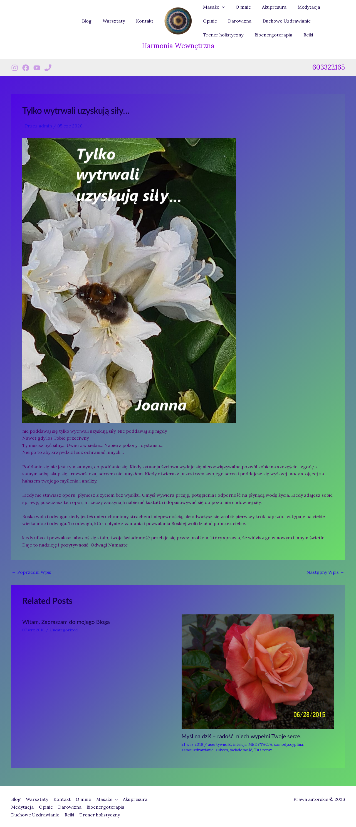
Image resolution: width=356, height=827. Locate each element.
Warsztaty (117, 21)
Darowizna (213, 21)
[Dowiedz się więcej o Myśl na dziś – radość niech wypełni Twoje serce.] (258, 671)
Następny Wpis (325, 572)
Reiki (253, 35)
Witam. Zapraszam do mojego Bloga (66, 621)
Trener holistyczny (311, 21)
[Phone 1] (47, 67)
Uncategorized (64, 629)
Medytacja (301, 7)
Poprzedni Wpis (31, 572)
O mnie (240, 7)
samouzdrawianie (198, 749)
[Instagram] (14, 67)
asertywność (219, 744)
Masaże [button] (213, 7)
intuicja (239, 744)
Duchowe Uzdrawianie (258, 21)
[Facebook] (25, 67)
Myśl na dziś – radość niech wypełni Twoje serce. (241, 736)
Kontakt (145, 21)
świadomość (241, 749)
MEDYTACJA (260, 744)
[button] (221, 7)
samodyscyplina (288, 744)
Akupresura (268, 7)
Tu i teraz (263, 749)
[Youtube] (36, 67)
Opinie (328, 7)
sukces (222, 749)
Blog (92, 21)
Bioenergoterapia (221, 35)
